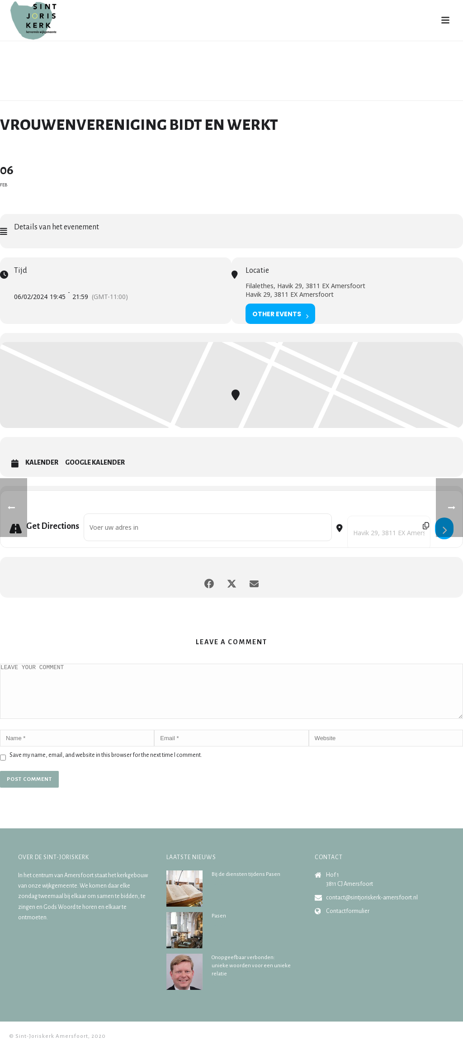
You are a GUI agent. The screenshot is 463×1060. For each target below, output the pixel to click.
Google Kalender (95, 462)
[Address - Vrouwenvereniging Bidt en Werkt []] (208, 527)
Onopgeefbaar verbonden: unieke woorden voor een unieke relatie (251, 976)
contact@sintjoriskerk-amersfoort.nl (372, 908)
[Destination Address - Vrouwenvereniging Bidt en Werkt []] (388, 533)
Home (318, 92)
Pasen (219, 927)
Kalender (41, 462)
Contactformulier (347, 922)
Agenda (340, 92)
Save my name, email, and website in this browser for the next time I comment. (105, 766)
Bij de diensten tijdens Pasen (246, 885)
